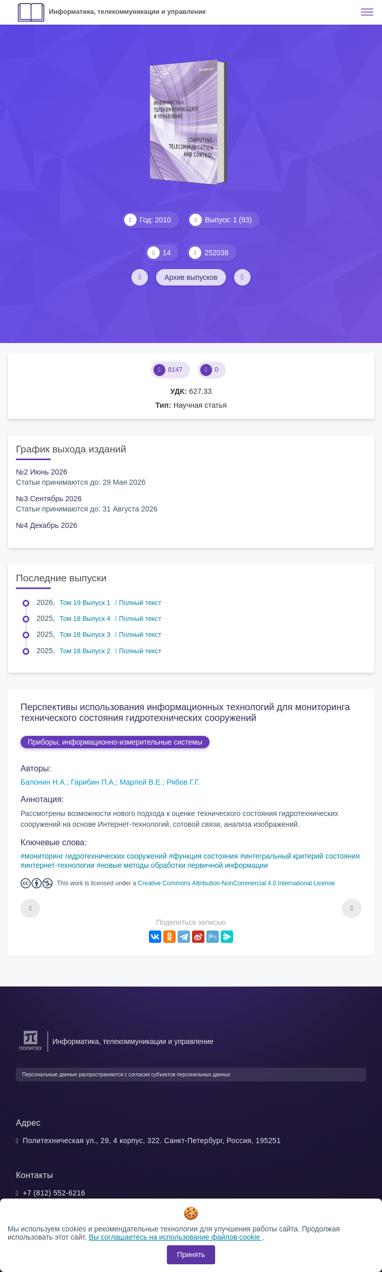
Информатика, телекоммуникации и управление (127, 11)
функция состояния (205, 856)
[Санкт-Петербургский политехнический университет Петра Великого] (30, 1050)
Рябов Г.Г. (183, 782)
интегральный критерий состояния (301, 856)
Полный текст (138, 602)
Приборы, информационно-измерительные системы (115, 742)
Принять (191, 1254)
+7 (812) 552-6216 (54, 1193)
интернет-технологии (59, 865)
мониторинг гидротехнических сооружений (96, 856)
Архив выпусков (191, 277)
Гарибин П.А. (93, 782)
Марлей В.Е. (141, 782)
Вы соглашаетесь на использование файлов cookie (175, 1237)
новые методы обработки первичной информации (184, 865)
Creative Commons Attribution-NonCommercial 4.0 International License (236, 883)
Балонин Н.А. (44, 782)
